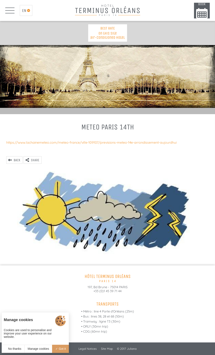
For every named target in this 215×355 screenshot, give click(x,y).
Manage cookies (38, 348)
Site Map (107, 349)
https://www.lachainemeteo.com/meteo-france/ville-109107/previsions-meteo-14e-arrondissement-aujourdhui (91, 142)
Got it (60, 348)
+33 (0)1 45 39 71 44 (107, 291)
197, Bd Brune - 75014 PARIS (107, 287)
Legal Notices (88, 349)
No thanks (13, 348)
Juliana (131, 349)
